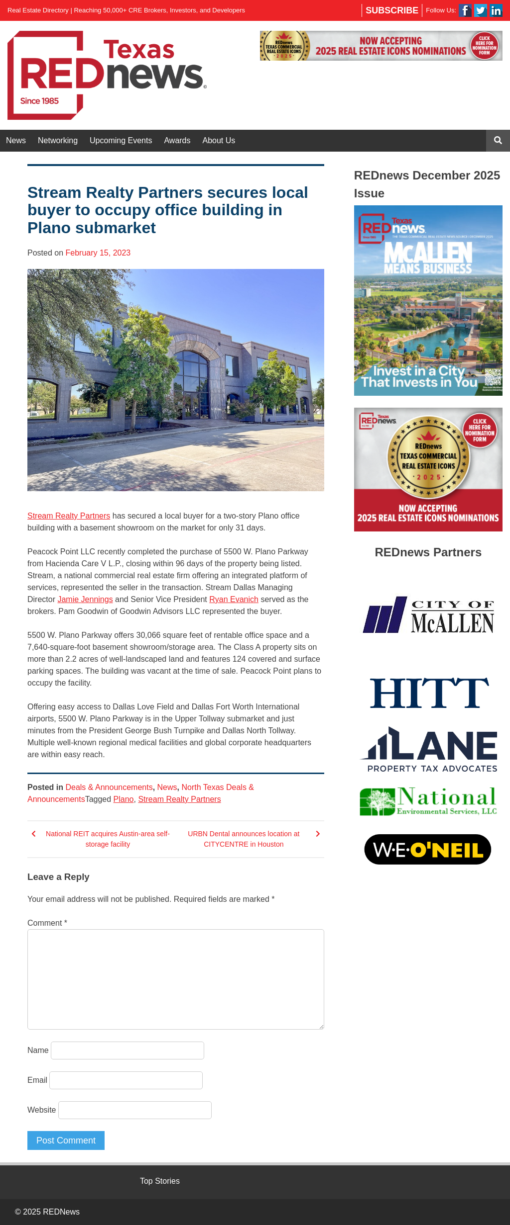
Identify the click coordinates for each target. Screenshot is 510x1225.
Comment (47, 923)
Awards (177, 140)
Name (38, 1050)
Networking (58, 140)
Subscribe (392, 10)
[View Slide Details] (381, 46)
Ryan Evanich (233, 599)
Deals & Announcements (108, 787)
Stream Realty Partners (68, 516)
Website (41, 1110)
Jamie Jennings (85, 599)
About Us (219, 140)
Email (37, 1080)
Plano (124, 799)
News (16, 140)
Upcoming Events (121, 140)
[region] (381, 46)
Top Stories (160, 1181)
